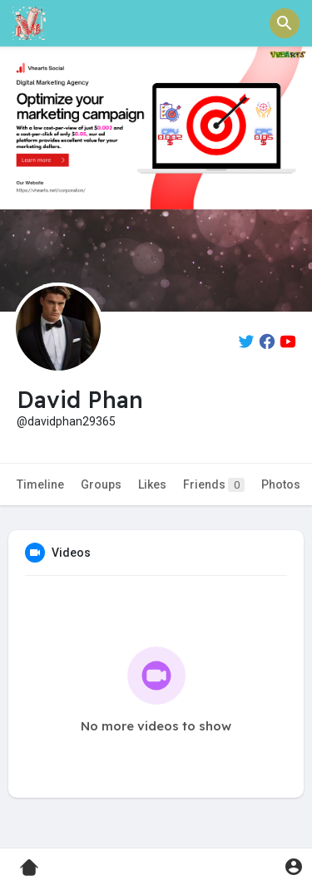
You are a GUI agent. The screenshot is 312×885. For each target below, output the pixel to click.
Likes (152, 484)
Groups (101, 484)
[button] (285, 23)
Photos (280, 484)
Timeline (40, 484)
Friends (214, 485)
